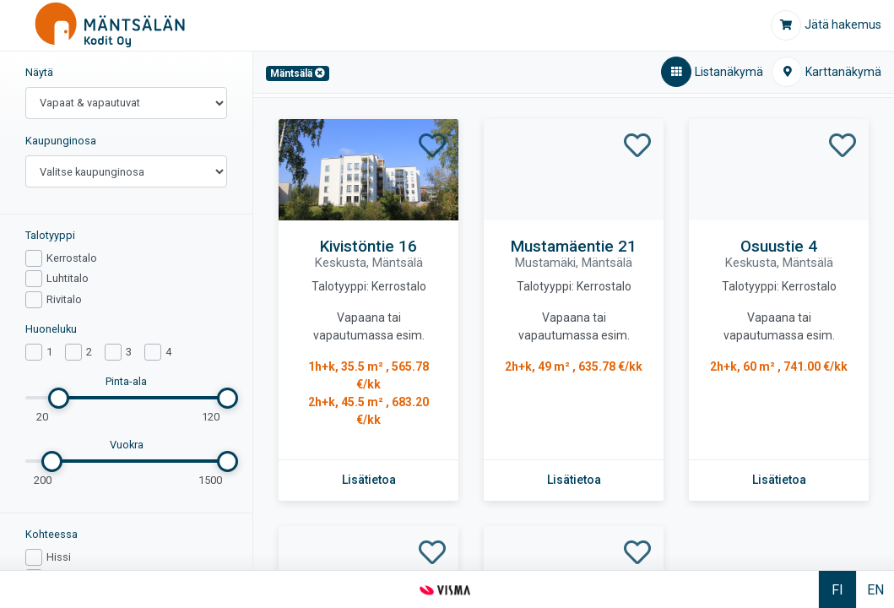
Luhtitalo (67, 278)
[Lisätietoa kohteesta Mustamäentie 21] (574, 480)
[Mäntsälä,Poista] (297, 73)
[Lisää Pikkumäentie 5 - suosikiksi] (432, 553)
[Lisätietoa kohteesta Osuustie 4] (779, 480)
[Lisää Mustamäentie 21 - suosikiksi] (637, 146)
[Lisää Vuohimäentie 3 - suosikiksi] (637, 553)
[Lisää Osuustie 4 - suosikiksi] (842, 146)
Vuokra (127, 444)
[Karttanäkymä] (826, 72)
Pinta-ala (126, 381)
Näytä (39, 72)
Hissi (58, 557)
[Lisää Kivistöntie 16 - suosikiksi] (432, 146)
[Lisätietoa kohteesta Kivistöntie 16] (369, 480)
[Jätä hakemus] (826, 25)
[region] (126, 311)
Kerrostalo (71, 258)
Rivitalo (64, 299)
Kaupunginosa (60, 140)
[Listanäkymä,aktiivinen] (712, 72)
